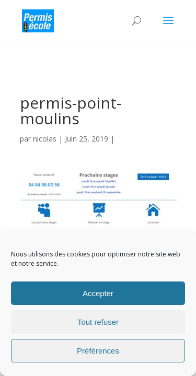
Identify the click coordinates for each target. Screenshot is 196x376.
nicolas (44, 139)
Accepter (98, 293)
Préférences (98, 350)
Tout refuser (98, 322)
